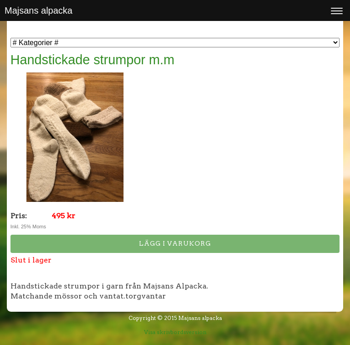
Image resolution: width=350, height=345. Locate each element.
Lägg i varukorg (175, 243)
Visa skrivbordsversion (175, 332)
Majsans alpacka (38, 10)
